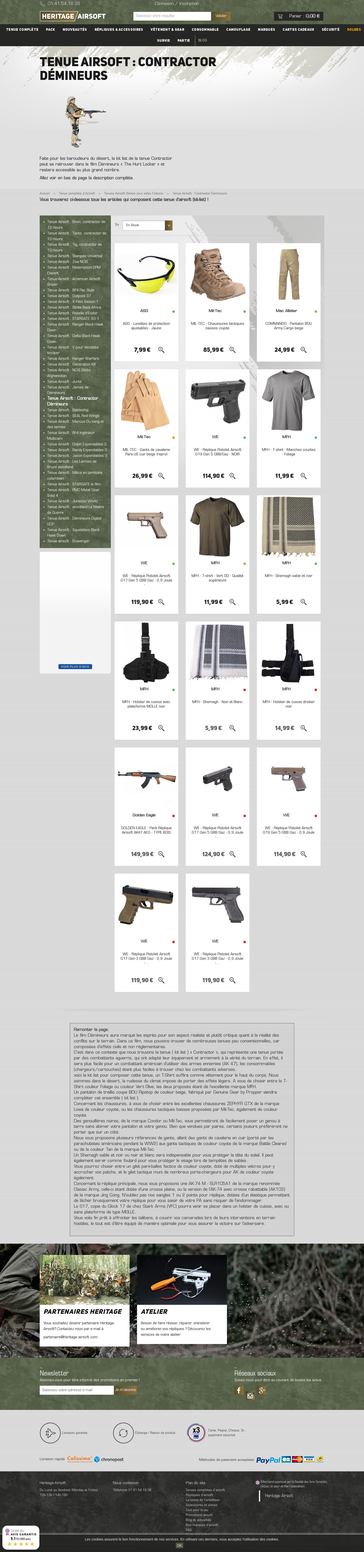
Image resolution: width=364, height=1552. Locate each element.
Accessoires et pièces (201, 1505)
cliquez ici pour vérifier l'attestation (283, 1486)
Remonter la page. (91, 1030)
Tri (117, 225)
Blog (202, 40)
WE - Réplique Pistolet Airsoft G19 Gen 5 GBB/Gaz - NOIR (217, 452)
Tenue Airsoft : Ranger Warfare (73, 359)
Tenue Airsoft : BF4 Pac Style (70, 290)
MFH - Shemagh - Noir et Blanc (217, 702)
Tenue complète (22, 29)
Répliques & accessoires (119, 29)
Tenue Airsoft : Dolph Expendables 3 (76, 444)
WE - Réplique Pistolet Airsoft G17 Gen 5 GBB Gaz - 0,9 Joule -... (146, 580)
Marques (266, 29)
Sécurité (331, 29)
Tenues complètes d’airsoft (205, 1490)
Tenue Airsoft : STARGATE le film (74, 484)
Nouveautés (75, 29)
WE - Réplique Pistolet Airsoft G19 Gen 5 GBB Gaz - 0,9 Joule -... (289, 832)
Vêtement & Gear (167, 29)
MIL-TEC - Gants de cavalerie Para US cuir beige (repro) (146, 452)
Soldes (354, 29)
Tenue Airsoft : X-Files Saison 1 (72, 302)
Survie (163, 40)
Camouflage (238, 29)
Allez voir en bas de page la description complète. (87, 178)
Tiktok (250, 1394)
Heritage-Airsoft (279, 1496)
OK (179, 1546)
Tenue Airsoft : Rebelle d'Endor (72, 313)
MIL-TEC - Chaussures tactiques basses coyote (217, 326)
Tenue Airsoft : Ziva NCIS (67, 262)
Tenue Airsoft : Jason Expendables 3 (77, 456)
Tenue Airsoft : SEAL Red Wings (73, 416)
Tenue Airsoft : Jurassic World (72, 501)
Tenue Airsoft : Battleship (68, 410)
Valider (220, 16)
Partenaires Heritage (82, 1312)
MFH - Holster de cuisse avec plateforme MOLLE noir (146, 704)
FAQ (188, 1530)
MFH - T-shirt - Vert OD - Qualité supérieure (217, 578)
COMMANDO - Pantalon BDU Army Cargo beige (288, 326)
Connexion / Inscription (177, 4)
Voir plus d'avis (75, 666)
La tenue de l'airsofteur (203, 1500)
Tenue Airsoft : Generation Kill (71, 365)
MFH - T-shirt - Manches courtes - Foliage (289, 452)
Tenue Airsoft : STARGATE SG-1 (73, 319)
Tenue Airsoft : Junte (64, 382)
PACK (50, 29)
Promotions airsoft (199, 1515)
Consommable (205, 29)
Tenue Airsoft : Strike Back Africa (74, 308)
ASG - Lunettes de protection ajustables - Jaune (146, 326)
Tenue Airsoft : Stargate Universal (74, 256)
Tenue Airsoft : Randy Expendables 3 (77, 450)
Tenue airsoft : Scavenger (68, 541)
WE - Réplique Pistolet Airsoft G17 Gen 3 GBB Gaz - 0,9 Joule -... (146, 958)
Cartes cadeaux (298, 29)
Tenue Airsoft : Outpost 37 (69, 296)
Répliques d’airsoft (199, 1495)
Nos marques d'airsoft (202, 1525)
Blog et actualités (198, 1520)
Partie (184, 40)
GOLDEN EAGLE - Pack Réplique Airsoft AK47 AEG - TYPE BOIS (146, 830)
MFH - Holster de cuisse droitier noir (289, 704)
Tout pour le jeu (197, 1510)
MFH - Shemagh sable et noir (288, 576)
